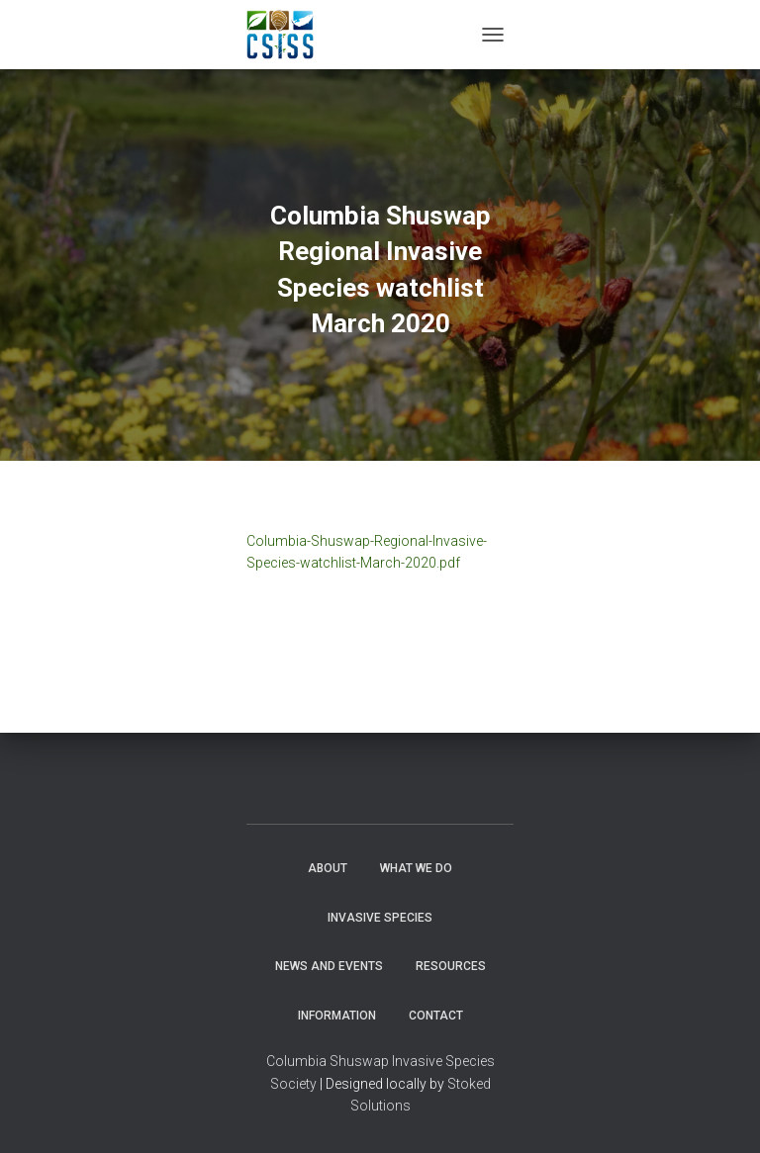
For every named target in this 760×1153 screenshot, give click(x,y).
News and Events (329, 966)
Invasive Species (380, 918)
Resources (451, 966)
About (327, 868)
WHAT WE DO (416, 868)
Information (337, 1015)
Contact (436, 1015)
